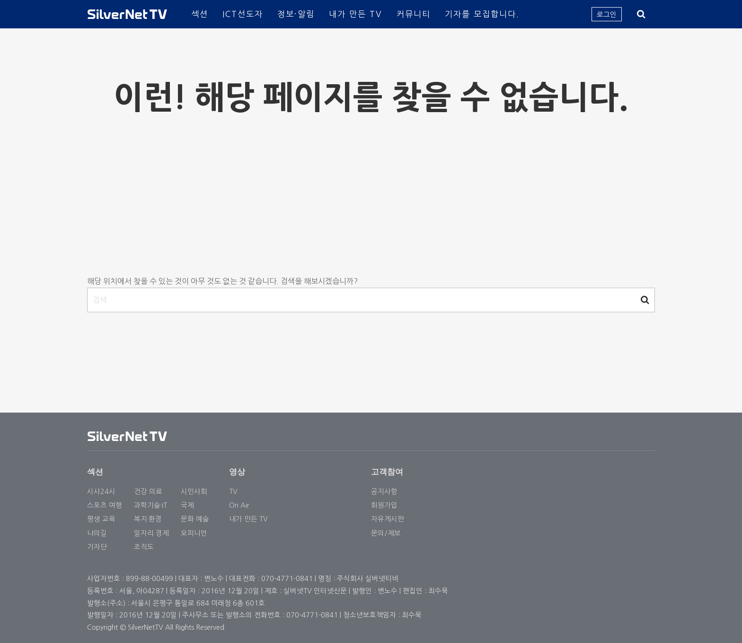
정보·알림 (296, 14)
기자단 (97, 546)
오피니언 (194, 533)
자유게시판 (387, 518)
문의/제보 (386, 533)
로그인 (607, 14)
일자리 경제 (151, 533)
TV (233, 491)
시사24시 (101, 491)
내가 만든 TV (355, 14)
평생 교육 (101, 518)
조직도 (144, 546)
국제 (187, 505)
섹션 (199, 14)
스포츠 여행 (104, 505)
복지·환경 (148, 518)
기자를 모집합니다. (482, 14)
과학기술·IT (150, 505)
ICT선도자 (242, 14)
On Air (239, 505)
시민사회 (194, 491)
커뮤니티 (414, 14)
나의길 (97, 533)
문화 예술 (195, 518)
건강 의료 (148, 491)
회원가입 (384, 505)
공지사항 (384, 491)
